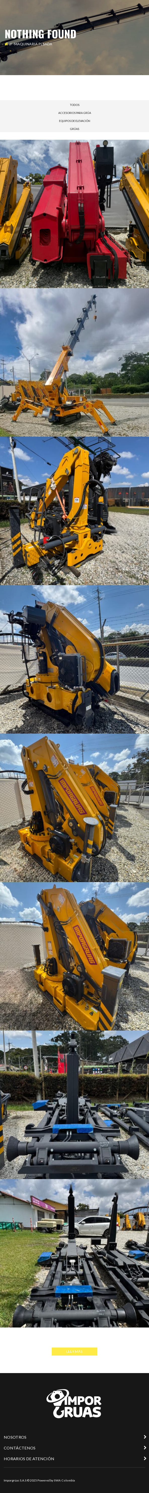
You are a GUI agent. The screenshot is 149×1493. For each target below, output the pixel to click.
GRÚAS (74, 128)
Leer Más (74, 1351)
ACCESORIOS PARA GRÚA (74, 112)
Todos (74, 104)
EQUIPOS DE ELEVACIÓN (74, 120)
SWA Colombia (64, 1480)
